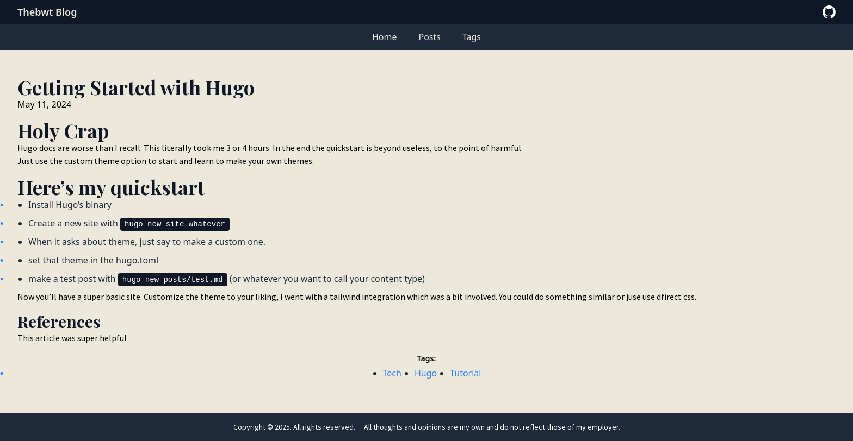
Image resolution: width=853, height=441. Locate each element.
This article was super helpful (72, 337)
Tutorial (465, 373)
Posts (429, 37)
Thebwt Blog (47, 11)
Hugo (426, 373)
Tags (471, 37)
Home (384, 37)
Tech (392, 373)
